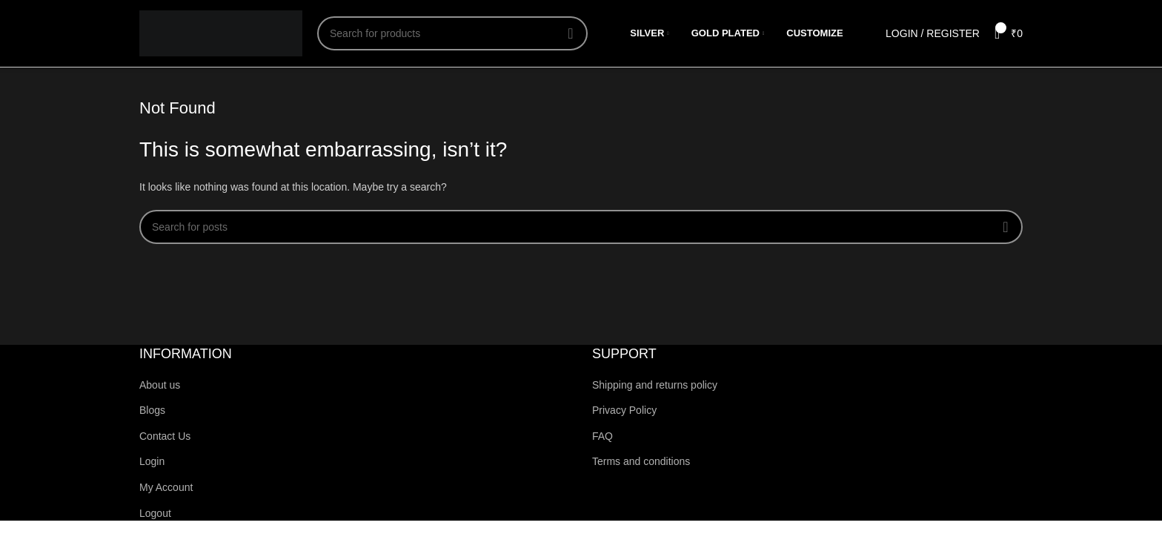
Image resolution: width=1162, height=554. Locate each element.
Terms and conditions (641, 461)
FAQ (602, 436)
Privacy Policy (624, 410)
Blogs (152, 410)
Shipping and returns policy (654, 385)
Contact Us (164, 436)
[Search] (452, 33)
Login (152, 461)
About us (159, 385)
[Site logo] (220, 33)
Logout (155, 513)
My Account (166, 487)
